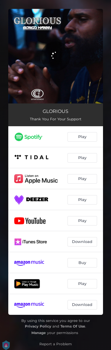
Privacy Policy (38, 326)
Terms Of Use (72, 326)
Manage (38, 332)
